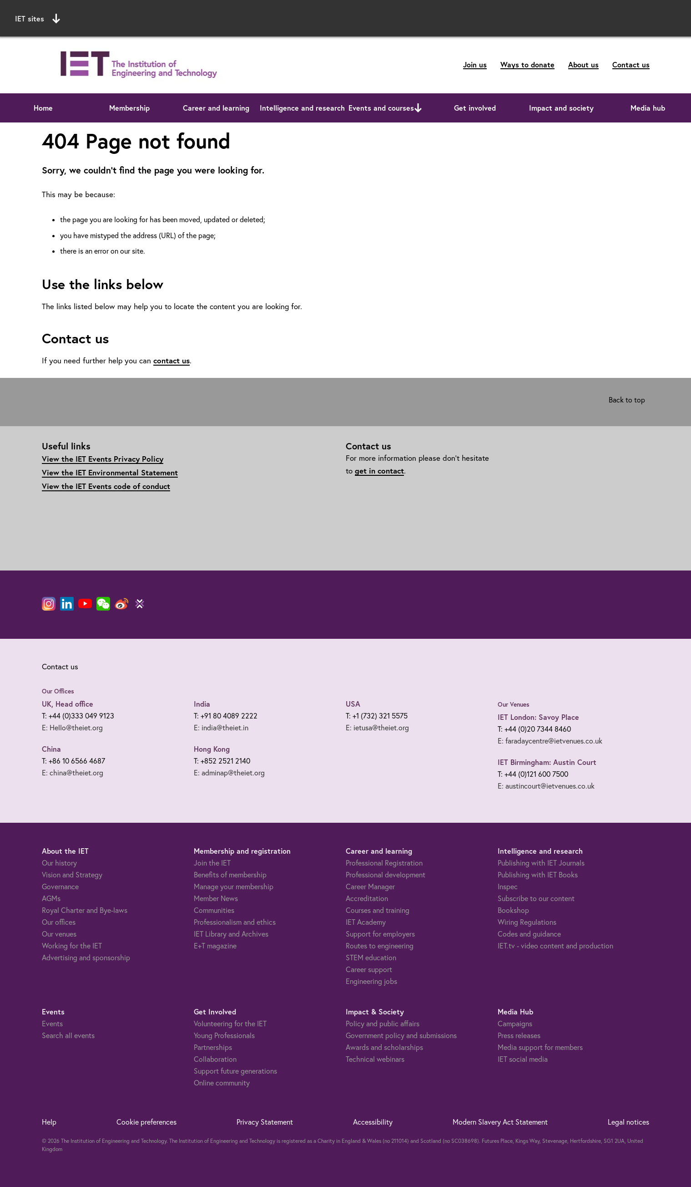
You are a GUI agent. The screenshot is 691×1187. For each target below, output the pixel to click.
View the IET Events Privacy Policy (102, 458)
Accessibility (373, 1121)
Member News (216, 898)
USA (353, 703)
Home (43, 107)
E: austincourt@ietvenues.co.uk (546, 785)
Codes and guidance (529, 933)
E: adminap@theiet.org (229, 772)
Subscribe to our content (536, 898)
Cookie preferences (146, 1121)
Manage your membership (233, 886)
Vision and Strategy (72, 874)
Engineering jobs (371, 981)
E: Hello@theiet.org (72, 727)
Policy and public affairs (382, 1023)
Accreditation (367, 898)
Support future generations (235, 1070)
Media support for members (540, 1047)
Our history (59, 862)
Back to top (627, 399)
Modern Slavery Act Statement (500, 1121)
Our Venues (514, 704)
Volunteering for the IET (230, 1023)
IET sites (37, 18)
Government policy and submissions (401, 1035)
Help (49, 1121)
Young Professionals (224, 1035)
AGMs (51, 898)
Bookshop (513, 910)
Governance (60, 886)
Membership (129, 107)
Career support (369, 969)
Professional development (385, 874)
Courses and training (377, 910)
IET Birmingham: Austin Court (547, 762)
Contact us (631, 64)
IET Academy (366, 922)
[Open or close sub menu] (418, 107)
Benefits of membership (230, 874)
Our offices (59, 922)
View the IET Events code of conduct (106, 486)
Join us (475, 64)
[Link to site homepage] (137, 65)
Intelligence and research (302, 107)
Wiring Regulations (527, 922)
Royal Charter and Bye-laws (84, 910)
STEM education (371, 957)
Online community (222, 1082)
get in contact (379, 470)
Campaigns (515, 1023)
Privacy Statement (265, 1121)
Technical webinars (375, 1059)
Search (460, 17)
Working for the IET (72, 945)
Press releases (519, 1035)
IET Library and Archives (231, 933)
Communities (214, 910)
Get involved (475, 107)
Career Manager (370, 886)
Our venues (59, 933)
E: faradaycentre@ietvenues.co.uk (550, 740)
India (202, 703)
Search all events (68, 1035)
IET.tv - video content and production (555, 945)
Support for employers (380, 933)
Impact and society (561, 107)
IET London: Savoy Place (538, 717)
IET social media (523, 1059)
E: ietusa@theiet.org (377, 727)
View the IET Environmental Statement (110, 472)
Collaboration (215, 1059)
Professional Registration (384, 862)
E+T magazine (215, 945)
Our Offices (58, 691)
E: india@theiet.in (221, 727)
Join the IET (212, 862)
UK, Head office (67, 703)
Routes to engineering (380, 945)
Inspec (508, 886)
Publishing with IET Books (538, 874)
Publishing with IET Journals (541, 862)
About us (583, 64)
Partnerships (213, 1047)
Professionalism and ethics (235, 922)
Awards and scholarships (384, 1047)
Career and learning (216, 107)
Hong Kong (212, 749)
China (51, 749)
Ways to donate (527, 64)
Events (52, 1023)
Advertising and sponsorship (86, 957)
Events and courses (381, 107)
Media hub (647, 107)
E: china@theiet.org (72, 772)
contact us (171, 360)
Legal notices (628, 1121)
